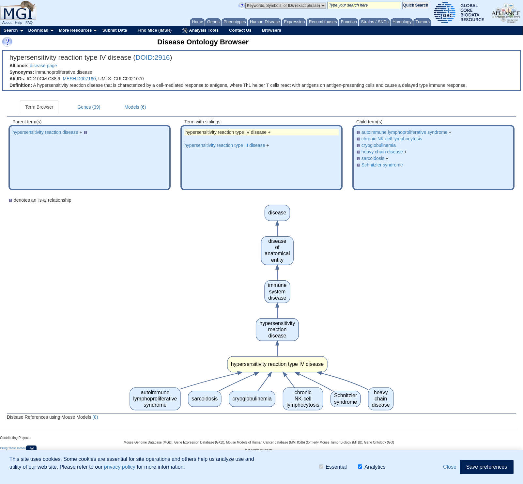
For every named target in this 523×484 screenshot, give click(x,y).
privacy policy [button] (119, 467)
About (7, 22)
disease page (43, 65)
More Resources (75, 30)
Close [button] (449, 467)
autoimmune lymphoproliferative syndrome (404, 132)
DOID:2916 (152, 57)
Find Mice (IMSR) (154, 30)
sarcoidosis (372, 158)
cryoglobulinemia (378, 145)
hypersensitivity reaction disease (45, 132)
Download (38, 30)
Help (18, 22)
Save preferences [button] (486, 467)
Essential (333, 467)
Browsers (271, 30)
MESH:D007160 (79, 78)
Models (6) (135, 107)
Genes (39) (88, 107)
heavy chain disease (382, 151)
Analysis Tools (200, 31)
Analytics (371, 467)
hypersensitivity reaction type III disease (224, 145)
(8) (95, 417)
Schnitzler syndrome (382, 164)
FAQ (29, 22)
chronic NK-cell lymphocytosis (391, 138)
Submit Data (114, 30)
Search (11, 30)
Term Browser (39, 107)
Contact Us (240, 30)
